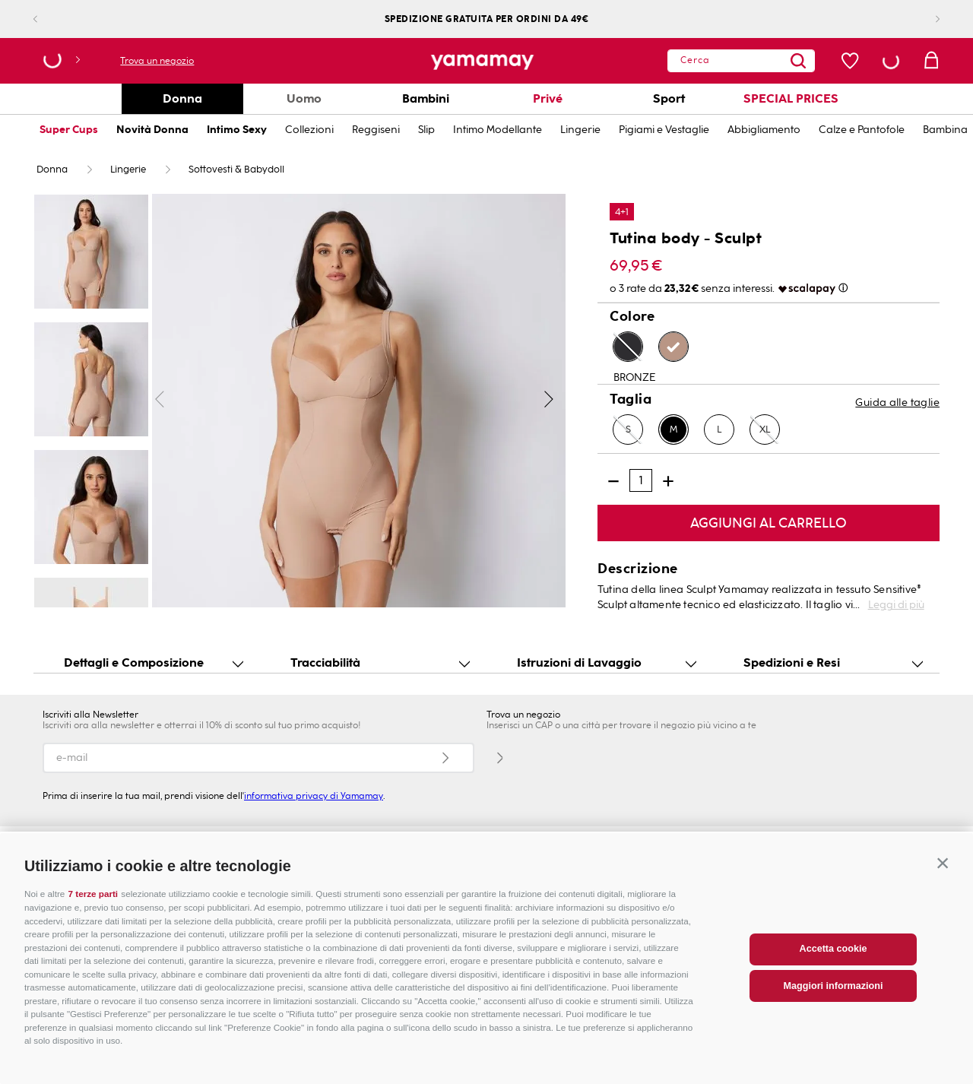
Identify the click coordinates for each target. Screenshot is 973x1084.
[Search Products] (768, 61)
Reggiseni (376, 129)
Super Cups (69, 129)
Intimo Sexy (237, 129)
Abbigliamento (763, 129)
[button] (943, 890)
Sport (669, 98)
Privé (548, 98)
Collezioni (309, 129)
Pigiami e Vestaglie (664, 129)
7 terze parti (93, 921)
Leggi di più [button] (896, 604)
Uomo (304, 98)
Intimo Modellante (497, 129)
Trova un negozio (157, 60)
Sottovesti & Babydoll (236, 169)
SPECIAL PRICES (790, 98)
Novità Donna (152, 129)
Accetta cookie (833, 976)
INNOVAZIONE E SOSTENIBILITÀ (431, 847)
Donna (182, 98)
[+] (668, 481)
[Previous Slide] (47, 19)
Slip (426, 129)
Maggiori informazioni (833, 1012)
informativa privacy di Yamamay (313, 796)
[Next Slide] (925, 19)
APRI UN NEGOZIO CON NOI (134, 847)
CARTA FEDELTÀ (691, 847)
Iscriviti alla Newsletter (90, 714)
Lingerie (580, 129)
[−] (613, 481)
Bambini (425, 98)
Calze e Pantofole (862, 129)
